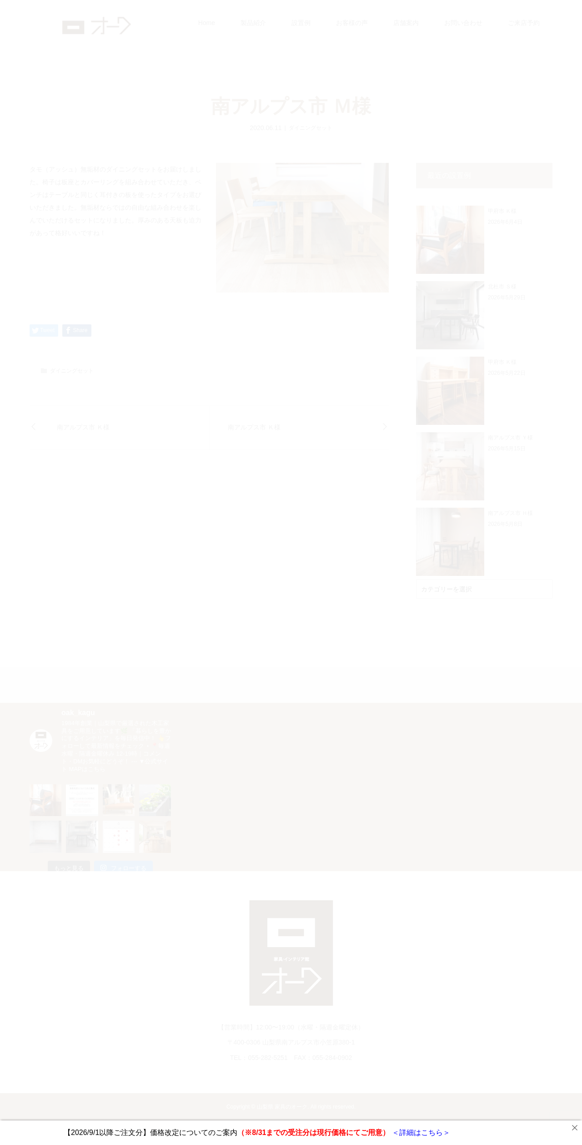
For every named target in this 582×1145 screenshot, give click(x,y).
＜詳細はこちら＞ (420, 1132)
